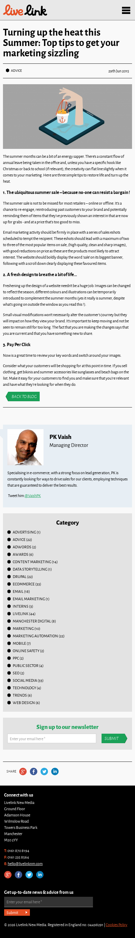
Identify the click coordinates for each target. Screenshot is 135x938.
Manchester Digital (32, 621)
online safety (26, 650)
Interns (20, 606)
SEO (16, 673)
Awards (20, 554)
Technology (24, 687)
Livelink (25, 10)
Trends (20, 695)
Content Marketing (32, 561)
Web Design (24, 702)
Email (18, 591)
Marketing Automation (35, 635)
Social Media (25, 680)
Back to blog (24, 396)
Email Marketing (29, 598)
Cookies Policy (116, 924)
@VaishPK (33, 495)
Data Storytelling (30, 569)
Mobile (19, 643)
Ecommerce (24, 584)
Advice (16, 70)
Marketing (23, 628)
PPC (16, 658)
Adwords (22, 547)
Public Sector (25, 665)
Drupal (19, 576)
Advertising (24, 532)
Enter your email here (27, 738)
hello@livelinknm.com (25, 863)
